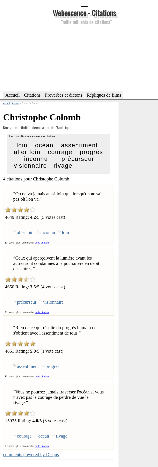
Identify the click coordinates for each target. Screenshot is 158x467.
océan (44, 145)
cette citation (42, 242)
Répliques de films (104, 95)
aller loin (27, 152)
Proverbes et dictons (63, 95)
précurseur (78, 159)
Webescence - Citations (84, 12)
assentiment (79, 145)
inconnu (36, 159)
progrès (91, 152)
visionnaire (30, 165)
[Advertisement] (84, 57)
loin (21, 145)
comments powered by (31, 454)
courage (60, 152)
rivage (63, 165)
